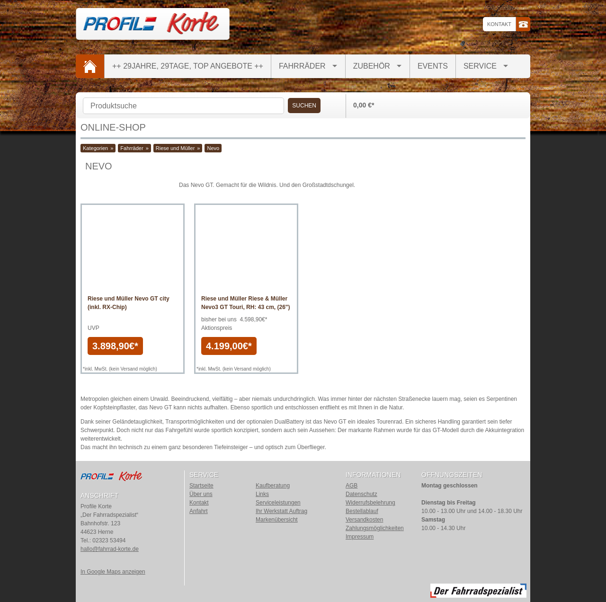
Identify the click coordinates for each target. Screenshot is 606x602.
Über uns (201, 494)
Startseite (201, 485)
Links (262, 494)
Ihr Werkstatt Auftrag (281, 511)
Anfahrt (198, 511)
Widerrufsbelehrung (370, 502)
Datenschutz (361, 494)
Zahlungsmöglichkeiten (375, 528)
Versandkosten (364, 519)
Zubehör (371, 66)
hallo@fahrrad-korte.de (109, 549)
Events (433, 66)
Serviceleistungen (278, 502)
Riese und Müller (175, 148)
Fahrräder (302, 66)
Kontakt (499, 24)
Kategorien (95, 148)
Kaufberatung (273, 485)
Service (480, 66)
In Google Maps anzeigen (112, 571)
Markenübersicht (277, 519)
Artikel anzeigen (132, 282)
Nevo (213, 148)
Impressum (360, 536)
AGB (351, 485)
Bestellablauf (362, 511)
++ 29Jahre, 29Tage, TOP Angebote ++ (187, 66)
